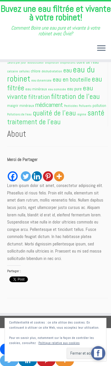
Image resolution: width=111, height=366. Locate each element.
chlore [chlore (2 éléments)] (35, 71)
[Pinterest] (48, 173)
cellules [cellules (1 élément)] (24, 71)
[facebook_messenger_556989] (98, 353)
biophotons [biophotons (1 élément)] (67, 62)
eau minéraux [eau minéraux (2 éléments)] (36, 88)
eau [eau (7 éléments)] (67, 70)
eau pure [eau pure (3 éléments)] (74, 89)
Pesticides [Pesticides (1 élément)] (71, 106)
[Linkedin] (37, 173)
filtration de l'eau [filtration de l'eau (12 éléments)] (75, 96)
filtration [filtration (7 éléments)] (39, 97)
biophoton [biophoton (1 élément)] (52, 62)
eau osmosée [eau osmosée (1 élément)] (57, 89)
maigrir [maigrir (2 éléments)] (12, 105)
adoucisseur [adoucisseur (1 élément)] (35, 62)
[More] (59, 173)
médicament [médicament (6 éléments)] (49, 105)
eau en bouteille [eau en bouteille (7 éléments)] (72, 79)
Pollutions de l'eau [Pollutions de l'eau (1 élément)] (19, 114)
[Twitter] (26, 173)
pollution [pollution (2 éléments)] (99, 105)
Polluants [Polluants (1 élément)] (85, 106)
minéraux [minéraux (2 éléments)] (26, 105)
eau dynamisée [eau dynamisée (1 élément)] (41, 80)
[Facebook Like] (19, 170)
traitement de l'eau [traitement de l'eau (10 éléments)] (34, 121)
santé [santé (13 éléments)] (95, 113)
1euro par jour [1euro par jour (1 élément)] (16, 62)
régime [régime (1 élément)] (81, 114)
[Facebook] (13, 173)
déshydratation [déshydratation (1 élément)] (52, 71)
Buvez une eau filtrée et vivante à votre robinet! (55, 13)
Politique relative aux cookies (59, 343)
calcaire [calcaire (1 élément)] (12, 71)
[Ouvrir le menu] (101, 48)
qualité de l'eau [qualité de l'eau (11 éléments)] (54, 113)
